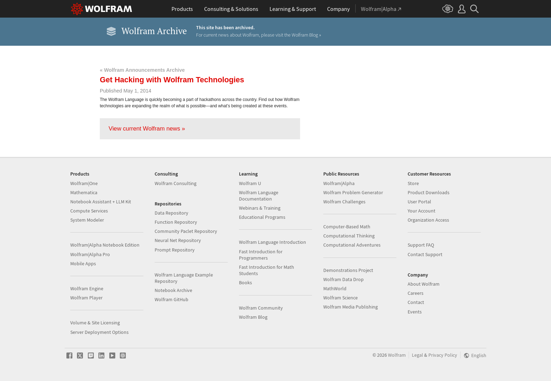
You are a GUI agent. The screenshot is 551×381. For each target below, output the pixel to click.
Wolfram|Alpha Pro (90, 254)
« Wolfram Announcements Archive (142, 70)
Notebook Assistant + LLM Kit (100, 201)
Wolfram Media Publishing (350, 307)
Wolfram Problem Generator (353, 192)
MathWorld (334, 288)
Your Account (421, 211)
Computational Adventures (352, 245)
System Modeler (87, 220)
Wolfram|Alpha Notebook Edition (105, 245)
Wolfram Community (261, 308)
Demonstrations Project (348, 270)
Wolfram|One (84, 183)
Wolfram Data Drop (343, 279)
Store (413, 183)
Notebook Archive (173, 290)
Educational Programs (262, 217)
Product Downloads (428, 192)
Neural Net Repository (178, 240)
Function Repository (176, 222)
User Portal (419, 201)
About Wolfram (424, 284)
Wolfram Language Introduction (272, 242)
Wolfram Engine (86, 288)
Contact (416, 302)
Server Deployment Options (99, 332)
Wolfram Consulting (175, 183)
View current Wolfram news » (147, 128)
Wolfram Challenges (344, 201)
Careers (415, 293)
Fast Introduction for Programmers (261, 254)
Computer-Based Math (346, 226)
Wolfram (397, 355)
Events (415, 312)
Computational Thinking (349, 236)
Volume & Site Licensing (95, 322)
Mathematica (83, 192)
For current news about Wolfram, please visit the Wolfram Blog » (258, 35)
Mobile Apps (83, 263)
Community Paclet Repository (186, 231)
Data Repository (171, 213)
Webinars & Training (259, 208)
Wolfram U (250, 183)
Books (245, 282)
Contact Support (425, 254)
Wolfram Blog (253, 317)
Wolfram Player (86, 297)
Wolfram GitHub (171, 299)
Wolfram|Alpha (339, 183)
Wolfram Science (340, 297)
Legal (417, 355)
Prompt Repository (175, 250)
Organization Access (428, 220)
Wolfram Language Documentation (258, 195)
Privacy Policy (442, 355)
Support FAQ (421, 245)
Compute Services (89, 211)
